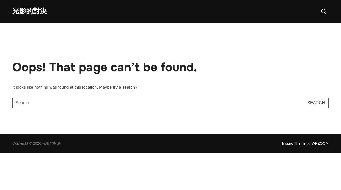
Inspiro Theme (294, 143)
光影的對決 (29, 11)
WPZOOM (320, 143)
